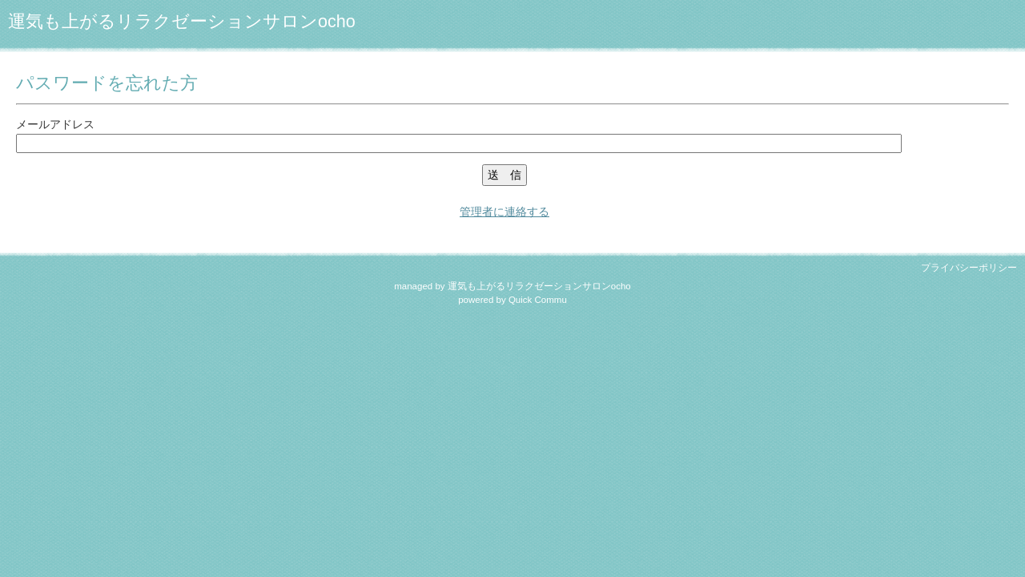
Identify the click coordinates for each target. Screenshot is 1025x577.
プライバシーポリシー (969, 267)
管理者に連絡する (504, 211)
